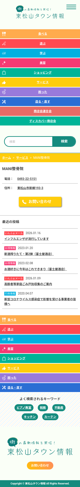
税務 (43, 407)
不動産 (58, 407)
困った (42, 92)
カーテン (50, 416)
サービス (43, 82)
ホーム (6, 157)
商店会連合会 (43, 111)
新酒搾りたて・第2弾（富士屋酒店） (29, 254)
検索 (64, 141)
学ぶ (43, 53)
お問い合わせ (40, 201)
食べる (42, 33)
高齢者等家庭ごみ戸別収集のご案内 (28, 284)
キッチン (30, 416)
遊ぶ (43, 43)
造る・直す (42, 101)
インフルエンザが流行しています (26, 239)
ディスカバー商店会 (42, 121)
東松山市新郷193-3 (30, 188)
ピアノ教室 (24, 407)
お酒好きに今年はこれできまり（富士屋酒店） (35, 269)
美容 (43, 62)
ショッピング (43, 72)
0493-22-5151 (27, 179)
